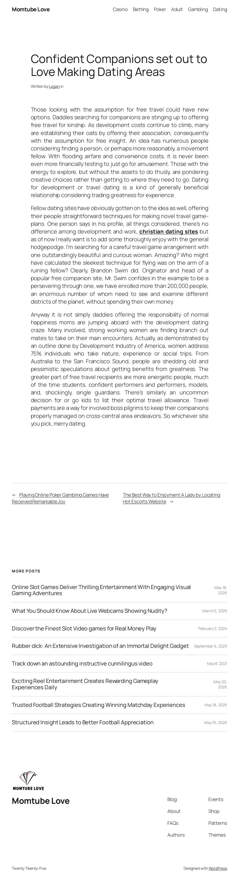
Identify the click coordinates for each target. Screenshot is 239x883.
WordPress (218, 868)
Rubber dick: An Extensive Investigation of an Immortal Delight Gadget (100, 646)
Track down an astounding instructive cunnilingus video (82, 664)
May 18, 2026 (220, 590)
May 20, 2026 (220, 684)
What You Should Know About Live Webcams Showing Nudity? (89, 611)
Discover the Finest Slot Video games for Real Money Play (84, 628)
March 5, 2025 (214, 610)
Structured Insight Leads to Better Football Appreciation (82, 722)
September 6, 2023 (210, 646)
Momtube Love (31, 9)
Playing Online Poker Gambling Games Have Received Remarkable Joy (60, 498)
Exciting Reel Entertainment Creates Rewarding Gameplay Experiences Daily (85, 684)
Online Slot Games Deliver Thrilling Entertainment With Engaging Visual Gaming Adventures (101, 590)
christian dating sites (168, 231)
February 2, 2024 (212, 628)
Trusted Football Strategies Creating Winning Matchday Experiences (98, 705)
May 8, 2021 (217, 663)
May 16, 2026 (215, 722)
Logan (54, 86)
